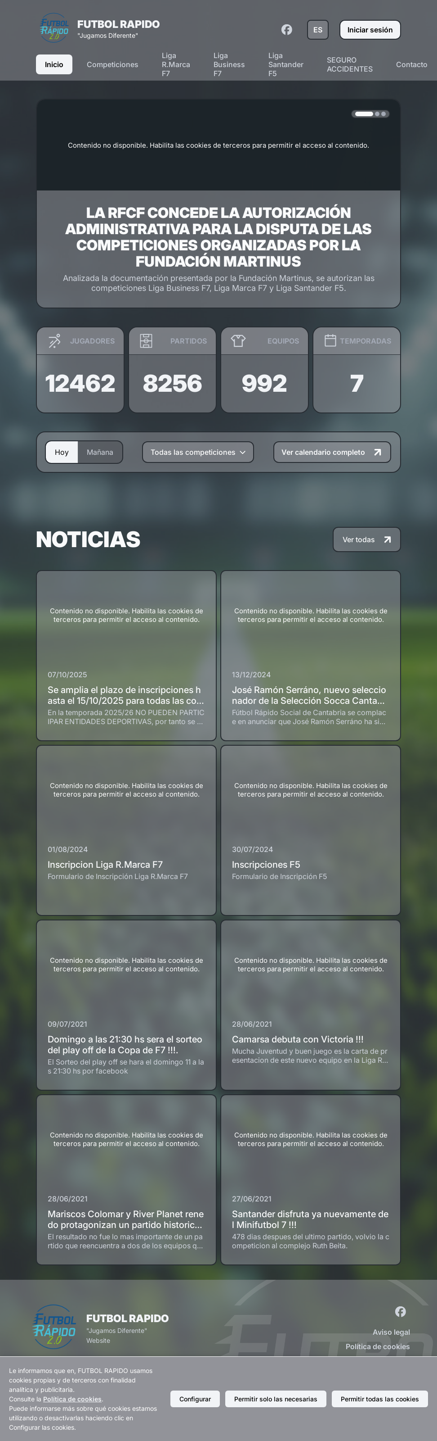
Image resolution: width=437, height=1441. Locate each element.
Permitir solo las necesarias (275, 1399)
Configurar (195, 1399)
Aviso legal (391, 1332)
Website (98, 1340)
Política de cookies (378, 1346)
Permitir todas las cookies (380, 1399)
